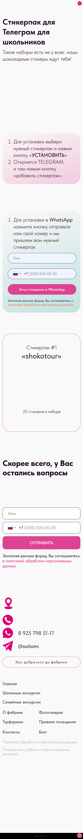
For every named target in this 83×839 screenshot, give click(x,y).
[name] (42, 258)
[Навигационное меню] (80, 3)
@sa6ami (28, 646)
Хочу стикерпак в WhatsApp (42, 289)
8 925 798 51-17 (36, 633)
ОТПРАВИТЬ (41, 542)
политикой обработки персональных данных (40, 305)
